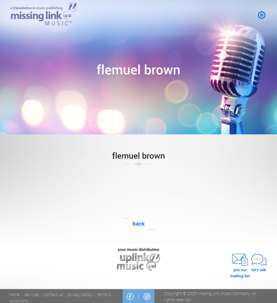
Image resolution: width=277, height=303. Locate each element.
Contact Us (53, 295)
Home (14, 295)
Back (138, 223)
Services (31, 295)
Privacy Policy (80, 295)
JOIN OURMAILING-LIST (240, 265)
